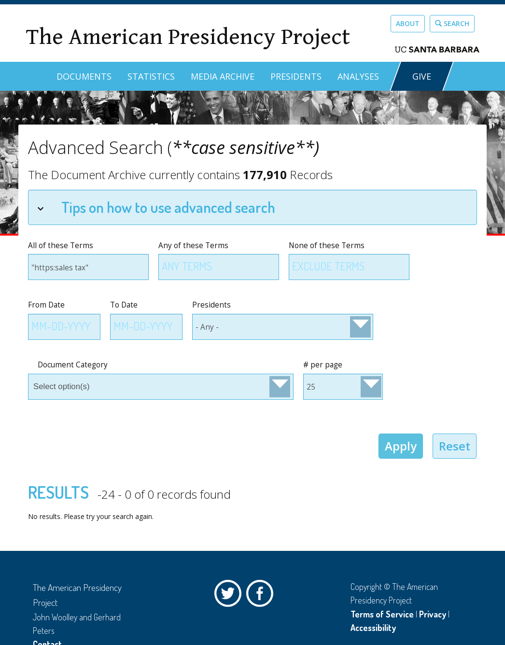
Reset (454, 446)
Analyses (358, 76)
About (408, 23)
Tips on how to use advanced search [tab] (156, 206)
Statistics (151, 76)
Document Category (73, 365)
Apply (401, 446)
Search (452, 23)
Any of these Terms (193, 245)
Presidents (296, 76)
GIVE (421, 76)
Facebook (262, 596)
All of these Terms (60, 245)
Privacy (432, 614)
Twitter (230, 596)
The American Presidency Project (188, 37)
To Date (124, 305)
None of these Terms (327, 245)
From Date (46, 305)
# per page (322, 365)
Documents (84, 76)
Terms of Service (382, 614)
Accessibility (373, 627)
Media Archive (222, 76)
